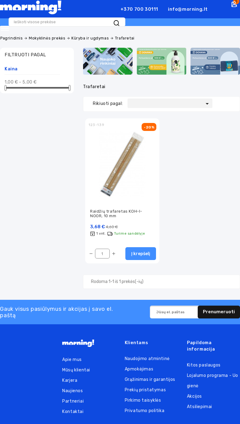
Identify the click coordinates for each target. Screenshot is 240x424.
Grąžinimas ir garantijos (150, 378)
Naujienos (72, 389)
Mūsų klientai (76, 368)
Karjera (69, 378)
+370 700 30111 (139, 9)
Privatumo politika (145, 409)
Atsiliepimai (199, 405)
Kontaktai (72, 409)
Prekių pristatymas (145, 388)
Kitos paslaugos (204, 363)
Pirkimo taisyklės (143, 398)
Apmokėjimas (139, 367)
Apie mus (72, 357)
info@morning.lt (188, 9)
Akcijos (194, 394)
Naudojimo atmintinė (147, 357)
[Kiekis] (102, 252)
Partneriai (73, 399)
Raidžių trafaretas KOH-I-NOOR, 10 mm (116, 211)
